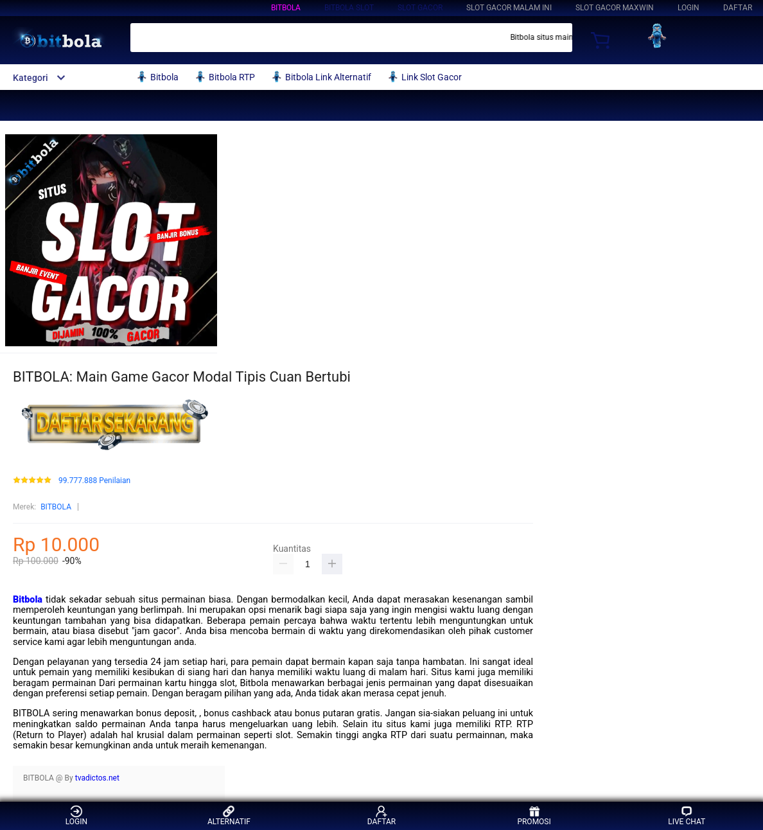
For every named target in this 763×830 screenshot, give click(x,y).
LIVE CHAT (686, 815)
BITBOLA (286, 7)
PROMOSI (533, 815)
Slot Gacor (420, 7)
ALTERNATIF (228, 815)
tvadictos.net (97, 777)
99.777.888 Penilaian (94, 481)
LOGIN (688, 7)
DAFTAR (737, 7)
